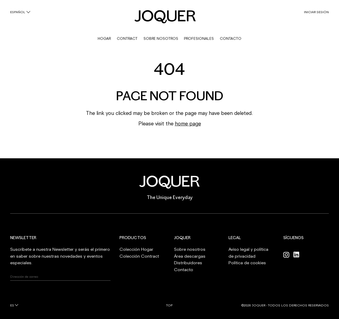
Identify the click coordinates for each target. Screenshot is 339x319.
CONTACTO (230, 39)
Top (169, 305)
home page (188, 123)
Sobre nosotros (189, 249)
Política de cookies (247, 262)
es (12, 305)
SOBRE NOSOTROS (160, 39)
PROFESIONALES (199, 39)
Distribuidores (188, 262)
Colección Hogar (136, 249)
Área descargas (189, 256)
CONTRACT (127, 39)
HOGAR (104, 39)
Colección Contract (139, 256)
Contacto (183, 269)
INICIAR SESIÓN (316, 12)
